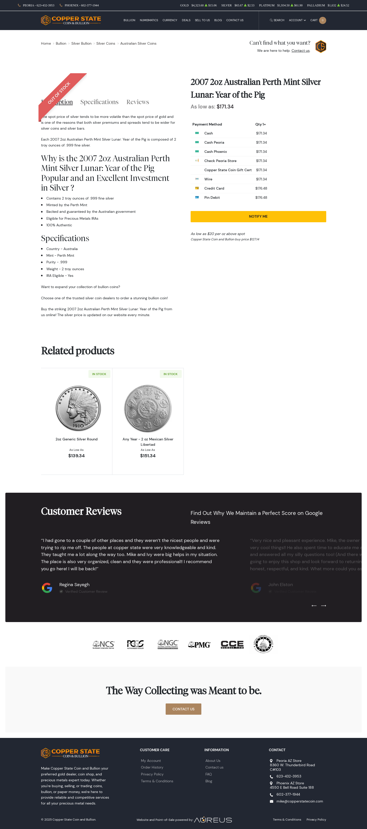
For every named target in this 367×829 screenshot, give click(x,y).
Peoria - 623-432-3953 (38, 5)
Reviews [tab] (137, 101)
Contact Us (234, 20)
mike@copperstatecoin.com (300, 801)
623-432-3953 (289, 776)
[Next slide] (323, 606)
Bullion (129, 20)
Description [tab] (57, 101)
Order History (152, 767)
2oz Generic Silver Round (77, 439)
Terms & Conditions (157, 781)
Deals (186, 20)
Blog (218, 20)
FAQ (208, 774)
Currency (170, 20)
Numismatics (149, 20)
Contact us (301, 50)
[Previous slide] (314, 606)
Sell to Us (202, 20)
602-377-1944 (288, 794)
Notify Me (258, 216)
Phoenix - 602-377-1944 (82, 5)
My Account (151, 760)
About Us (212, 760)
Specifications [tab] (100, 101)
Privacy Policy (152, 774)
